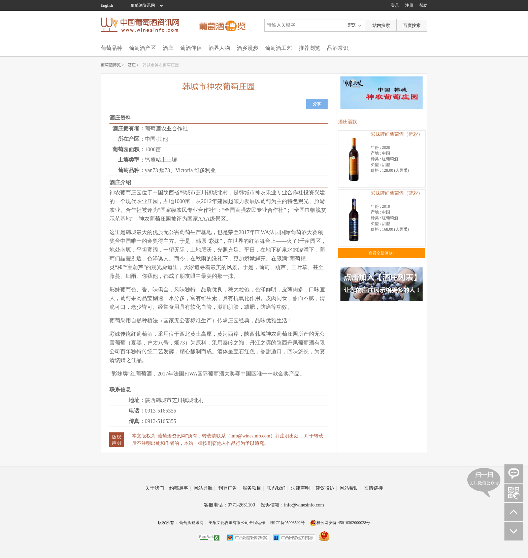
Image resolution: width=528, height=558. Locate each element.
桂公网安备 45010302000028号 (340, 522)
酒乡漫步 (247, 48)
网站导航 (204, 488)
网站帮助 (350, 488)
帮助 (423, 5)
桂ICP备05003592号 (287, 522)
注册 (409, 5)
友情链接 (373, 488)
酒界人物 (219, 48)
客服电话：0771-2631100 (231, 504)
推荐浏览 (309, 48)
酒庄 (168, 48)
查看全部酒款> (381, 253)
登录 (395, 5)
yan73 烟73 (157, 170)
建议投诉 (326, 488)
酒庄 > (133, 65)
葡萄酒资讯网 (143, 5)
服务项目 (253, 488)
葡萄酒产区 (142, 48)
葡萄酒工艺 (278, 48)
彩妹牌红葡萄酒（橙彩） (397, 134)
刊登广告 (229, 488)
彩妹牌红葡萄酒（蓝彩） (397, 193)
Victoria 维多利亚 (195, 170)
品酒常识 (338, 48)
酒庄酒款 (347, 121)
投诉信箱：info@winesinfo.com (292, 504)
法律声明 (301, 488)
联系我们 (277, 488)
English (107, 5)
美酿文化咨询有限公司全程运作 (236, 522)
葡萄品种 (111, 48)
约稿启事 (180, 488)
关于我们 (156, 488)
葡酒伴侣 (191, 48)
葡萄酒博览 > (112, 65)
